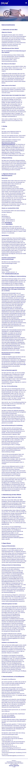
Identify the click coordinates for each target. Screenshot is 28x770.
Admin (14, 768)
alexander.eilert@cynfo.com (12, 273)
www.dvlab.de (9, 224)
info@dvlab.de (8, 222)
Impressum (11, 765)
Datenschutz (16, 765)
